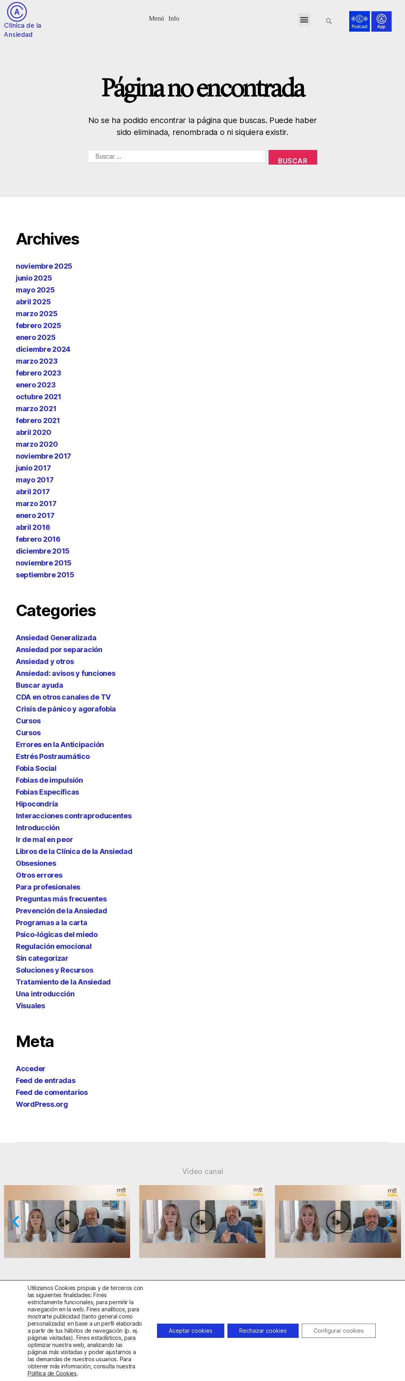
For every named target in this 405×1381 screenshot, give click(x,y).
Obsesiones (36, 863)
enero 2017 (35, 515)
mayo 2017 (35, 480)
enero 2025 (35, 337)
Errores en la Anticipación (60, 744)
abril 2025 (33, 302)
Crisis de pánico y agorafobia (66, 709)
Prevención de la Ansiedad (61, 911)
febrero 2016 (38, 539)
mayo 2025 (35, 290)
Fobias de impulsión (49, 780)
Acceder (30, 1068)
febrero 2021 (38, 420)
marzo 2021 (36, 408)
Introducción (38, 827)
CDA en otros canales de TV (63, 697)
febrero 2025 (38, 325)
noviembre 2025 (44, 266)
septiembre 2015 (45, 575)
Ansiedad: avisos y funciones (65, 673)
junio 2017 (33, 468)
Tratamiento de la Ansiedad (63, 982)
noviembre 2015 (44, 563)
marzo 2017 (36, 503)
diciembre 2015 (43, 551)
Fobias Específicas (47, 792)
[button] (157, 17)
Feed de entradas (46, 1080)
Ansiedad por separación (59, 649)
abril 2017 (32, 492)
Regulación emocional (54, 946)
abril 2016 (33, 527)
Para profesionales (48, 887)
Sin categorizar (42, 958)
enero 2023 (35, 385)
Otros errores (39, 875)
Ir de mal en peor (44, 839)
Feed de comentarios (52, 1092)
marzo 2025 (36, 313)
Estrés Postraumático (53, 756)
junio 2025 (34, 278)
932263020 (181, 1366)
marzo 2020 (37, 444)
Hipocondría (37, 804)
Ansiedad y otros (45, 661)
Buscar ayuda (39, 685)
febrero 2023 (38, 373)
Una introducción (45, 994)
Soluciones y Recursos (54, 970)
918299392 (214, 1366)
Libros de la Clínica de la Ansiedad (74, 851)
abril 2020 (33, 432)
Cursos (28, 721)
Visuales (30, 1006)
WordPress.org (42, 1104)
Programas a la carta (51, 922)
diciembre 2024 (43, 349)
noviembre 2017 (43, 456)
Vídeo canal (202, 1171)
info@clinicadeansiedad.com (290, 1366)
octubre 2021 (38, 397)
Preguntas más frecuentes (61, 899)
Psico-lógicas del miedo (57, 934)
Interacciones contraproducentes (74, 816)
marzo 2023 (36, 361)
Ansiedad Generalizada (56, 638)
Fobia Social (36, 768)
